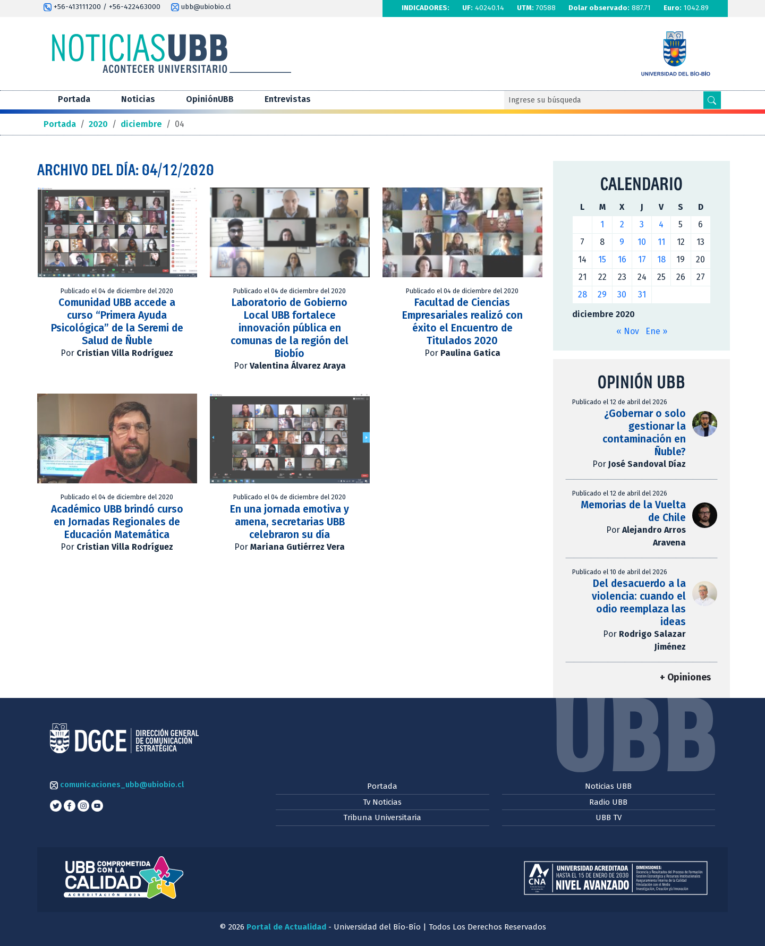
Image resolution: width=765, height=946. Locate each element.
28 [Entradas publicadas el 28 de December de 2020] (582, 294)
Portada (74, 99)
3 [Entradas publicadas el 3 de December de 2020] (642, 224)
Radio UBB (608, 802)
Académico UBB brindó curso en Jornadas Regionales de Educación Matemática (117, 522)
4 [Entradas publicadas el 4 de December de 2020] (661, 224)
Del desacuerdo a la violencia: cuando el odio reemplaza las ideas (639, 602)
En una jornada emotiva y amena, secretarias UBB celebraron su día (289, 522)
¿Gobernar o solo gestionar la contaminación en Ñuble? (644, 432)
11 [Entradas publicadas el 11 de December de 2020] (661, 242)
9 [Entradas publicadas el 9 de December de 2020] (621, 242)
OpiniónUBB (210, 99)
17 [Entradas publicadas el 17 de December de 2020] (642, 259)
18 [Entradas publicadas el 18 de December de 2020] (661, 259)
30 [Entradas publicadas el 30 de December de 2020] (621, 294)
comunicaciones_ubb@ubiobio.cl (117, 784)
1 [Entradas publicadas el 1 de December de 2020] (602, 224)
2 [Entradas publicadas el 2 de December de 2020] (622, 224)
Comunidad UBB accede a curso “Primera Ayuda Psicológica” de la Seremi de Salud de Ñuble (117, 321)
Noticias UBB (608, 786)
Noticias (138, 99)
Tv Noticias (382, 802)
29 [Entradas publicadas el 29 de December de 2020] (602, 294)
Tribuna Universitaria (382, 817)
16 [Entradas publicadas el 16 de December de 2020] (622, 259)
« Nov (627, 331)
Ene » (656, 331)
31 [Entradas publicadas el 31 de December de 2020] (642, 294)
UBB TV (609, 817)
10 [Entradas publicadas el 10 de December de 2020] (642, 242)
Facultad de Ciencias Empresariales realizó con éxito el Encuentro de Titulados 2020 (462, 321)
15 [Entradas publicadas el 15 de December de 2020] (602, 259)
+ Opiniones (685, 677)
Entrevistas (288, 99)
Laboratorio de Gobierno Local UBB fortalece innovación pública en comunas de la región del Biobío (289, 328)
